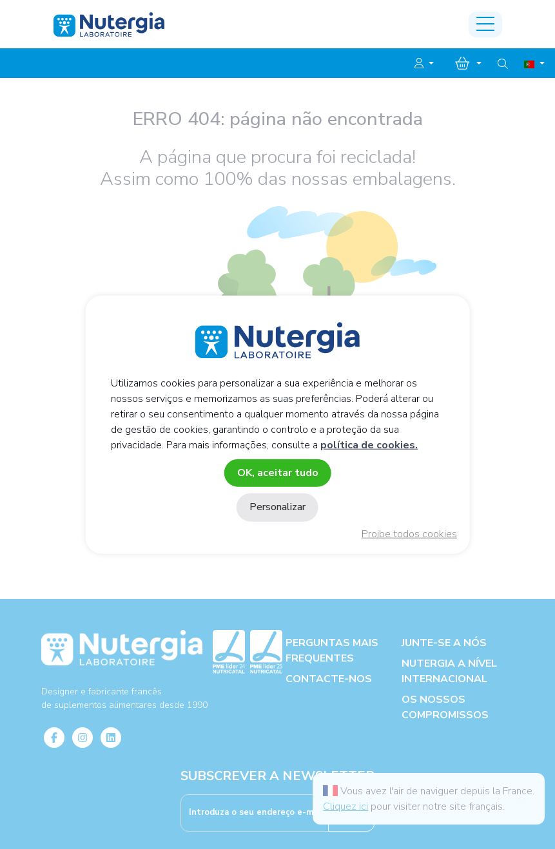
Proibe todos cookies (409, 534)
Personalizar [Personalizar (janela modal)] (277, 507)
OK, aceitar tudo (277, 473)
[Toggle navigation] (485, 24)
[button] (424, 64)
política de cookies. (369, 445)
